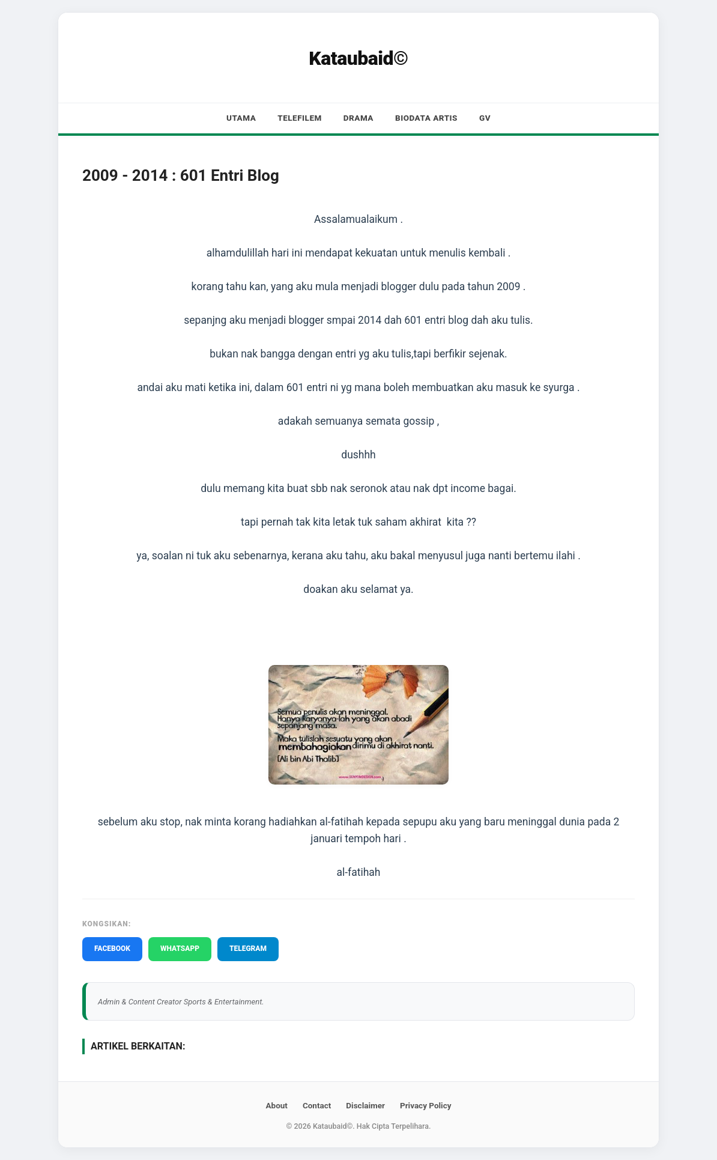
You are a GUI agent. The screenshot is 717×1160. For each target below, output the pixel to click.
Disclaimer (365, 1105)
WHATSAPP (179, 948)
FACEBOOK (112, 948)
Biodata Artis (426, 118)
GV (485, 118)
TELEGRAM (248, 948)
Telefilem (299, 118)
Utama (241, 118)
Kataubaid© (358, 58)
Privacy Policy (426, 1105)
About (276, 1105)
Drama (358, 118)
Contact (317, 1105)
